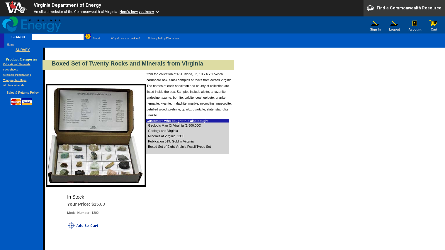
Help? (96, 38)
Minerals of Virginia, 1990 (166, 136)
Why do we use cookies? (125, 38)
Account (415, 28)
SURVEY (23, 50)
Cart (434, 28)
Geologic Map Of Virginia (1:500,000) (174, 125)
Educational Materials (16, 64)
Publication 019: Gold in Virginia (171, 141)
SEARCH (18, 37)
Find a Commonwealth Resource (404, 8)
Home (10, 44)
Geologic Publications (17, 74)
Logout (394, 28)
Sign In (375, 28)
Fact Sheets (10, 69)
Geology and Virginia (163, 130)
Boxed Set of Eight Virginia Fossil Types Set (179, 146)
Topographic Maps (14, 80)
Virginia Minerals (13, 85)
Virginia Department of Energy (67, 5)
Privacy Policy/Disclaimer (163, 38)
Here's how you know (137, 12)
